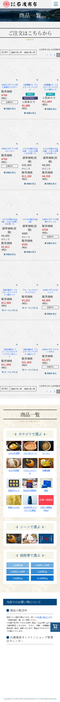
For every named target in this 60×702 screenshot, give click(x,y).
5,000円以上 (18, 578)
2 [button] (54, 54)
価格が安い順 (16, 52)
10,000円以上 (42, 578)
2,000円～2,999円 (18, 571)
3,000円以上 (42, 571)
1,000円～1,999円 (42, 565)
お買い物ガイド (44, 617)
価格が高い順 (29, 52)
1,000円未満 (18, 565)
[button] (47, 55)
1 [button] (50, 54)
